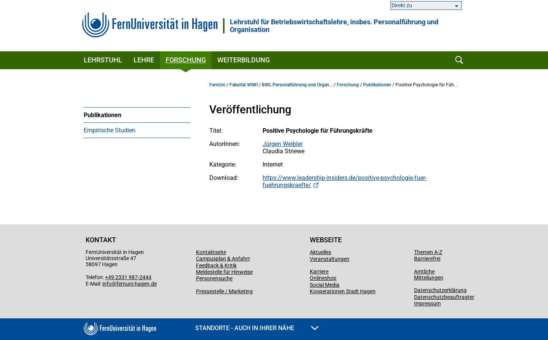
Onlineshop (323, 278)
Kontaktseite (211, 252)
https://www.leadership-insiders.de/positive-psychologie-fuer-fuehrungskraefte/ (345, 181)
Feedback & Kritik (216, 265)
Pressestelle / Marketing (224, 291)
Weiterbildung (243, 60)
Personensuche (214, 278)
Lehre (144, 60)
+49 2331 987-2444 (128, 277)
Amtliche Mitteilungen (428, 275)
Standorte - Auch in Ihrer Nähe (257, 328)
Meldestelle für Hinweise (224, 272)
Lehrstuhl (103, 60)
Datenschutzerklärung (440, 290)
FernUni (217, 84)
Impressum (427, 303)
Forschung (186, 60)
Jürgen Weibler (283, 144)
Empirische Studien (109, 130)
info (107, 284)
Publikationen (102, 115)
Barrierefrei (427, 259)
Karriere (319, 272)
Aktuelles (320, 252)
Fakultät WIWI (243, 84)
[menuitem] (137, 114)
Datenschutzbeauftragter (444, 297)
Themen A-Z (428, 252)
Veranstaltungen (329, 259)
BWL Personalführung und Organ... (297, 84)
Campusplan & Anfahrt (223, 259)
